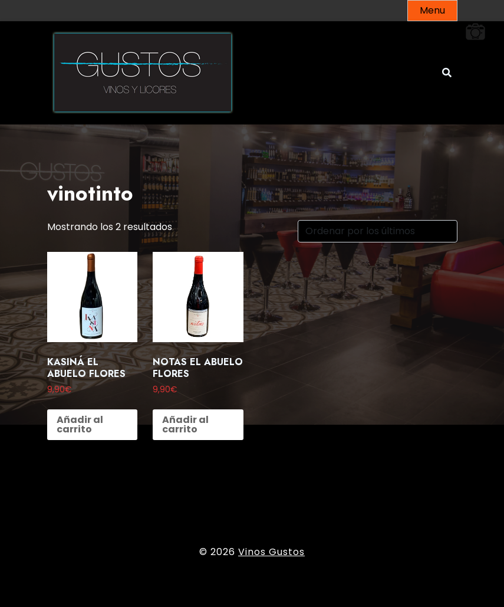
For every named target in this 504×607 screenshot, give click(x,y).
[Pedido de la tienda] (377, 231)
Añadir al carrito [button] (80, 424)
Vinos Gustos (271, 552)
